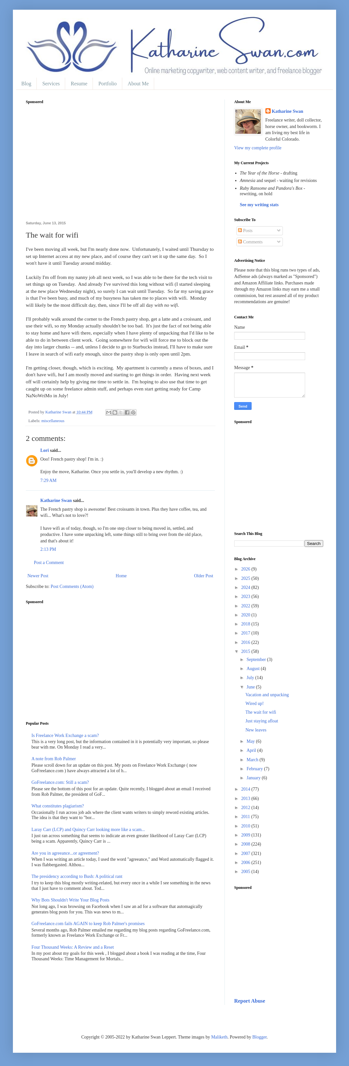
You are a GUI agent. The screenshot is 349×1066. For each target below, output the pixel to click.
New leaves (255, 730)
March (252, 759)
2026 (246, 569)
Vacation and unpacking (267, 694)
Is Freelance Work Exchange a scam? (65, 735)
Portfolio (107, 83)
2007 (246, 853)
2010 (246, 826)
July (250, 677)
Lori (44, 450)
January (254, 777)
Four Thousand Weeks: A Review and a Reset (73, 947)
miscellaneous (52, 421)
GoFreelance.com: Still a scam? (60, 782)
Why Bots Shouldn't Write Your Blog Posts (71, 900)
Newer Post (37, 575)
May (251, 741)
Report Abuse (249, 1001)
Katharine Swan (56, 500)
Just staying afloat (261, 721)
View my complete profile (258, 147)
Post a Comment (49, 562)
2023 (246, 596)
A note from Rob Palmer (54, 758)
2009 (246, 835)
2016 (246, 642)
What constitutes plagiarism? (58, 806)
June (251, 687)
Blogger (259, 1037)
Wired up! (254, 703)
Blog (26, 83)
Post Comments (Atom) (72, 586)
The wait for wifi (260, 712)
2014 (246, 789)
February (255, 768)
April (251, 750)
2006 (246, 862)
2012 (246, 807)
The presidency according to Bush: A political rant (77, 876)
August (253, 668)
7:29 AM (48, 480)
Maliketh (219, 1037)
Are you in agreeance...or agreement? (65, 853)
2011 (246, 816)
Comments (250, 242)
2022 (246, 605)
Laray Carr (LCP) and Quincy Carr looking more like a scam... (88, 829)
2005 (246, 871)
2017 (246, 633)
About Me (138, 83)
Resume (79, 83)
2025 (246, 578)
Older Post (204, 575)
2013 (246, 798)
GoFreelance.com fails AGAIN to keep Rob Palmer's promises (88, 923)
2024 (246, 587)
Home (121, 575)
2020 (246, 615)
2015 (246, 651)
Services (51, 83)
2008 (246, 844)
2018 (246, 624)
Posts (245, 230)
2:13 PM (48, 549)
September (256, 659)
